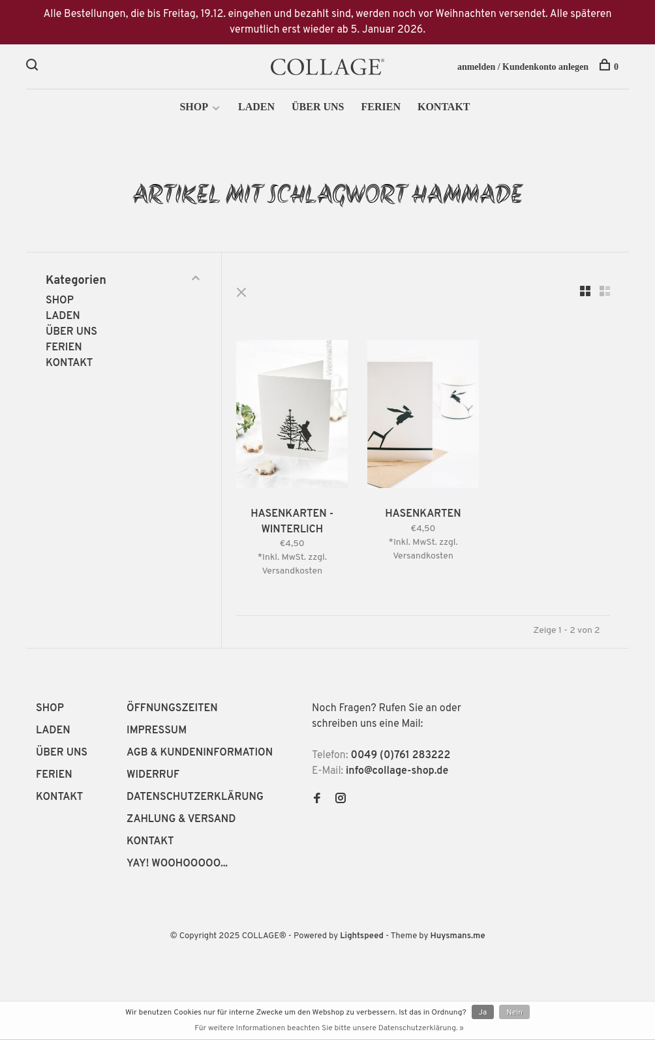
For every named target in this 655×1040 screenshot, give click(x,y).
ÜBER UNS (318, 109)
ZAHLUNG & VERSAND (181, 820)
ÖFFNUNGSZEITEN (172, 709)
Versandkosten (296, 572)
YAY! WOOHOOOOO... (177, 865)
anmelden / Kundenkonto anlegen (522, 67)
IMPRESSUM (157, 732)
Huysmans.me (457, 937)
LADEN (256, 109)
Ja (483, 1012)
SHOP (193, 109)
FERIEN (380, 109)
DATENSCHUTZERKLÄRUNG (195, 798)
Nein (514, 1012)
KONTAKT (444, 109)
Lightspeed (362, 937)
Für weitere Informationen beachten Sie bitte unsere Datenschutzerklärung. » (328, 1028)
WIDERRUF (153, 776)
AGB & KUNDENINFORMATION (200, 754)
